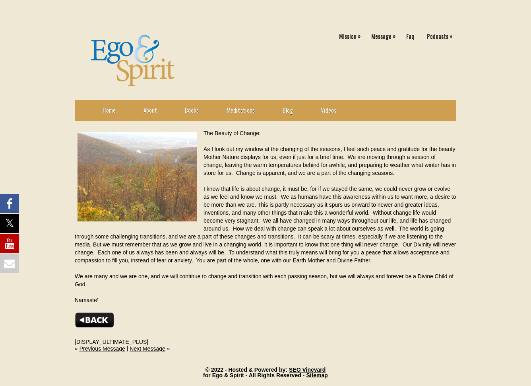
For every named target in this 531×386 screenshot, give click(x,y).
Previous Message (102, 348)
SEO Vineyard (307, 370)
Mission (351, 34)
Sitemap (317, 375)
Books (192, 110)
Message (385, 34)
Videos (328, 110)
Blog (288, 110)
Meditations (241, 110)
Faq (410, 35)
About (150, 110)
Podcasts (441, 34)
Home (109, 110)
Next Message (147, 348)
